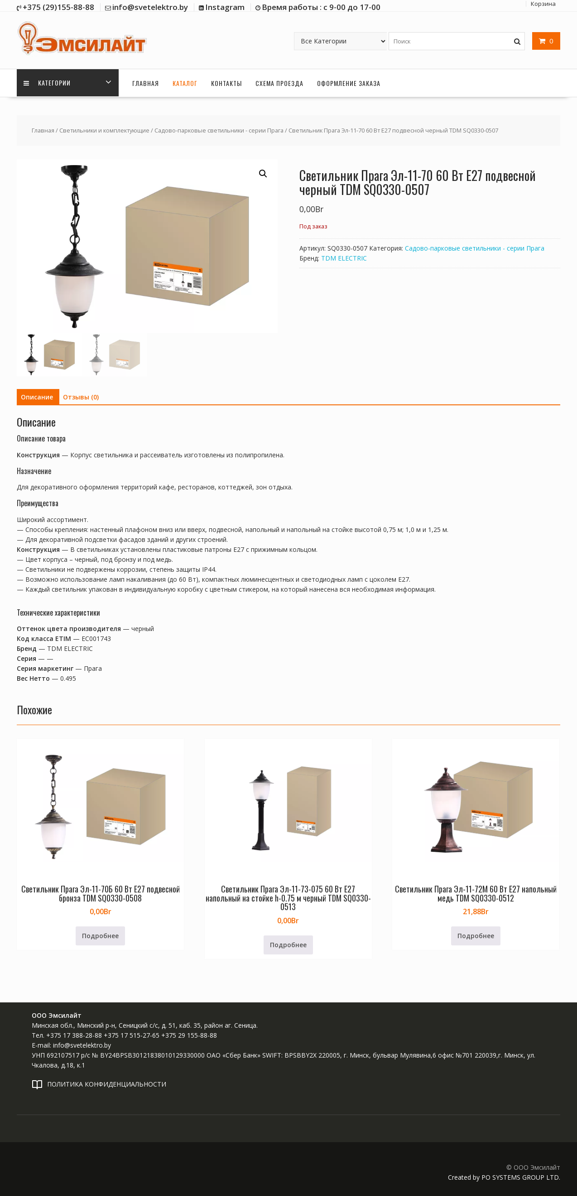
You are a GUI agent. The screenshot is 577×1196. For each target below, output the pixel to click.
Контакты (226, 82)
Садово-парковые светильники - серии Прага (219, 130)
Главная (145, 82)
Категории (47, 82)
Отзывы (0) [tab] (81, 396)
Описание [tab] (37, 396)
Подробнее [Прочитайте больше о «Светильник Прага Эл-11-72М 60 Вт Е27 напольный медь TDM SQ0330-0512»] (475, 935)
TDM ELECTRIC (344, 257)
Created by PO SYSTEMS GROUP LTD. (504, 1177)
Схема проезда (279, 82)
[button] (263, 174)
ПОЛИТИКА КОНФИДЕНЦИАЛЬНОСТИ (106, 1083)
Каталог (185, 82)
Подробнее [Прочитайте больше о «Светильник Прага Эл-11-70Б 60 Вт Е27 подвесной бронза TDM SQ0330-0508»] (100, 935)
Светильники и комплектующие (104, 130)
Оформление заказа (348, 82)
